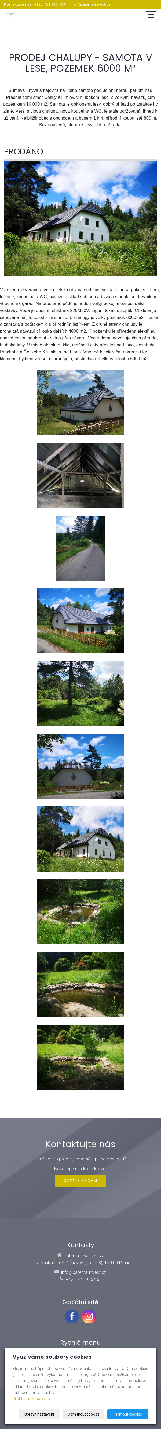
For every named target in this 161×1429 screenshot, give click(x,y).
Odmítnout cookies (84, 1414)
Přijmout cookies (128, 1414)
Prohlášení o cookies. (32, 1399)
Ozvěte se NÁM (80, 1180)
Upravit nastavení (39, 1414)
